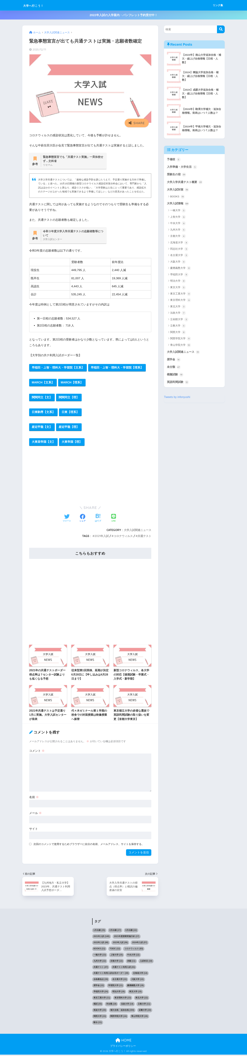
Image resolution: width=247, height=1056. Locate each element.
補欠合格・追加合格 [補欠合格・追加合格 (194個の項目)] (122, 1011)
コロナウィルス (123, 537)
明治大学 (178, 282)
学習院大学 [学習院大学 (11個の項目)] (115, 987)
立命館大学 (179, 320)
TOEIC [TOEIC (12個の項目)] (115, 950)
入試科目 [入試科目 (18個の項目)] (146, 962)
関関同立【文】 (42, 398)
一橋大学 (178, 211)
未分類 (174, 368)
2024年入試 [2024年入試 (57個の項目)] (139, 944)
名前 (34, 798)
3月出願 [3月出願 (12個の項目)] (131, 931)
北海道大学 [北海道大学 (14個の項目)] (140, 974)
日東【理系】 (70, 413)
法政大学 (178, 314)
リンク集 (218, 5)
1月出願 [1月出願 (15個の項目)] (99, 931)
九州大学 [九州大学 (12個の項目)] (99, 962)
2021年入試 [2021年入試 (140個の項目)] (101, 937)
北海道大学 (179, 243)
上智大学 (178, 217)
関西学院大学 (180, 339)
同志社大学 (179, 249)
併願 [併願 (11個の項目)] (131, 962)
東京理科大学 (180, 301)
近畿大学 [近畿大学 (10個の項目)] (145, 1011)
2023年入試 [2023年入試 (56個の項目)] (120, 944)
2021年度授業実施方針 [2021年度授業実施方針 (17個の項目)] (126, 937)
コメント (37, 752)
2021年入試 (102, 537)
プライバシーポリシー (123, 1047)
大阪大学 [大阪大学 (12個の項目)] (137, 981)
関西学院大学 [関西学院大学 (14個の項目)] (118, 1017)
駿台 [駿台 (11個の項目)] (97, 1023)
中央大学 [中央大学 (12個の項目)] (133, 956)
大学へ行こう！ (37, 5)
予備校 (174, 159)
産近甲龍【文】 (42, 428)
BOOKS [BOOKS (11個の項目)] (99, 950)
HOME (123, 1041)
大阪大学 (178, 262)
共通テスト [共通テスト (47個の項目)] (100, 968)
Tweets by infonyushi (177, 397)
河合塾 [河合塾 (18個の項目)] (111, 1005)
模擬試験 (175, 375)
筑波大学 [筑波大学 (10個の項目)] (99, 1011)
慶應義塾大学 (180, 269)
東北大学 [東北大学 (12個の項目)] (141, 999)
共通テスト (144, 537)
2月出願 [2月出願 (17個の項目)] (115, 931)
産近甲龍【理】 (69, 428)
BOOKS (177, 197)
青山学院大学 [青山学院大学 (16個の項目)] (139, 1017)
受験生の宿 (177, 175)
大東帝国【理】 (72, 443)
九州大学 (178, 230)
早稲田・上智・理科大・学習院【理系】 (117, 368)
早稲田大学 (179, 275)
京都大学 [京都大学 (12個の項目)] (116, 962)
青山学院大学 (180, 346)
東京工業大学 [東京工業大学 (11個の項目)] (101, 999)
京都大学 (178, 237)
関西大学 (178, 333)
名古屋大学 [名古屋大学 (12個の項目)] (119, 981)
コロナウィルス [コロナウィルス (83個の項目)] (133, 950)
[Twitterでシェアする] (67, 519)
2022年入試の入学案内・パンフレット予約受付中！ (123, 15)
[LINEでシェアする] (113, 519)
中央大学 (178, 224)
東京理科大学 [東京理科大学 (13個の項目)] (122, 999)
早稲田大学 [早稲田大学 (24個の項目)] (100, 993)
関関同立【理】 (69, 398)
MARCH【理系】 (72, 383)
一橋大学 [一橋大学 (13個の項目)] (99, 956)
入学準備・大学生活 (183, 167)
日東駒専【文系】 (43, 413)
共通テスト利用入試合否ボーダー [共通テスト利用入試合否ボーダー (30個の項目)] (111, 974)
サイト (33, 830)
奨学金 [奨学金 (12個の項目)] (98, 987)
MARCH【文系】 (43, 383)
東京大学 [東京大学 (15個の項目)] (135, 993)
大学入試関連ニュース (137, 531)
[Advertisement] (90, 477)
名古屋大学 (179, 256)
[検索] (221, 29)
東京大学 (178, 288)
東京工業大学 (180, 294)
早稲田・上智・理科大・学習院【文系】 (58, 368)
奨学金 (174, 360)
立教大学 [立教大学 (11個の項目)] (144, 1005)
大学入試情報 (178, 204)
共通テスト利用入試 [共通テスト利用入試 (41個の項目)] (123, 968)
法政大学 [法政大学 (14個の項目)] (127, 1005)
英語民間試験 (178, 383)
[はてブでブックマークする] (98, 519)
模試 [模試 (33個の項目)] (97, 1005)
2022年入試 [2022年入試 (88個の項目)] (100, 944)
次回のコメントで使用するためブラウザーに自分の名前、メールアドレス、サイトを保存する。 (88, 845)
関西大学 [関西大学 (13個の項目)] (99, 1017)
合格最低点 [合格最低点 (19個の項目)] (100, 981)
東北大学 (178, 307)
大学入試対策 (178, 190)
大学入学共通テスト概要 (185, 182)
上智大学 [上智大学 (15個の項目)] (116, 956)
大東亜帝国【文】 (43, 443)
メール (35, 814)
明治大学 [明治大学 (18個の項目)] (118, 993)
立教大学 (178, 326)
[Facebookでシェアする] (82, 519)
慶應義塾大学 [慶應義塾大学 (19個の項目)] (135, 987)
